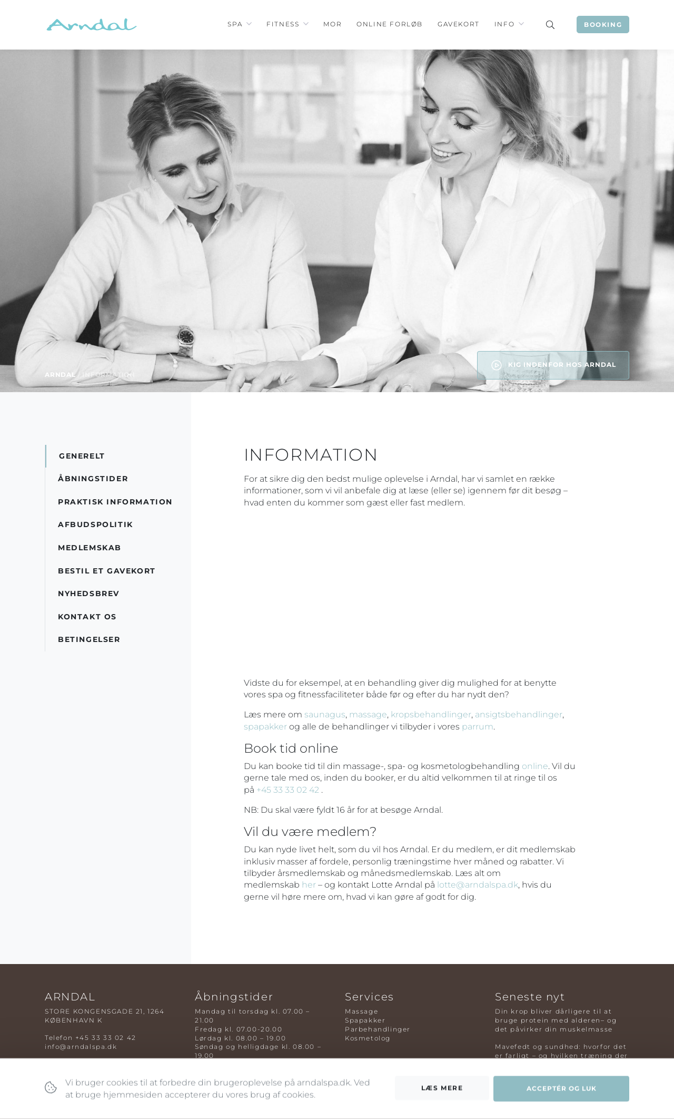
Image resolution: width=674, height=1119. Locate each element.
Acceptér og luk (562, 1097)
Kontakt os (87, 616)
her (309, 885)
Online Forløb (389, 24)
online (535, 766)
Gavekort (459, 24)
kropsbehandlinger (431, 714)
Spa (234, 24)
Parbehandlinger (378, 1029)
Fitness (282, 24)
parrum (477, 727)
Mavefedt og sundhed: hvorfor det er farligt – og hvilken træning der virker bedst (561, 1055)
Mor (332, 24)
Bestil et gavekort (107, 571)
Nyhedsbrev (89, 593)
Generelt (82, 456)
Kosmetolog (368, 1038)
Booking (603, 24)
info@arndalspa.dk (81, 1046)
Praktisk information (115, 502)
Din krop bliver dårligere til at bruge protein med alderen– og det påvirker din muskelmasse (556, 1020)
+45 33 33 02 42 (288, 790)
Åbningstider (93, 478)
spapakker (265, 727)
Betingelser (89, 639)
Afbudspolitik (95, 524)
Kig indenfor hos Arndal (553, 365)
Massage (361, 1011)
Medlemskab (90, 547)
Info (504, 24)
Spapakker (365, 1020)
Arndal (60, 374)
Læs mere (442, 1096)
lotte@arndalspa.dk (477, 885)
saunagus (324, 714)
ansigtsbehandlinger (518, 714)
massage (368, 714)
